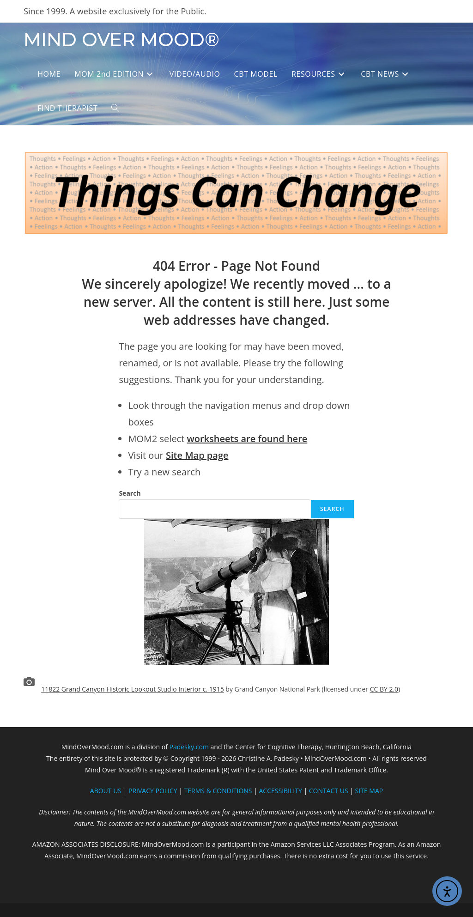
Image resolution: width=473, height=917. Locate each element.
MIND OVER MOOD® (121, 39)
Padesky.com (189, 746)
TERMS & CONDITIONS (218, 790)
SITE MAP (369, 790)
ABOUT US (105, 790)
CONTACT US (328, 790)
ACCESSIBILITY (280, 790)
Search (129, 493)
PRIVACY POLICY (152, 790)
